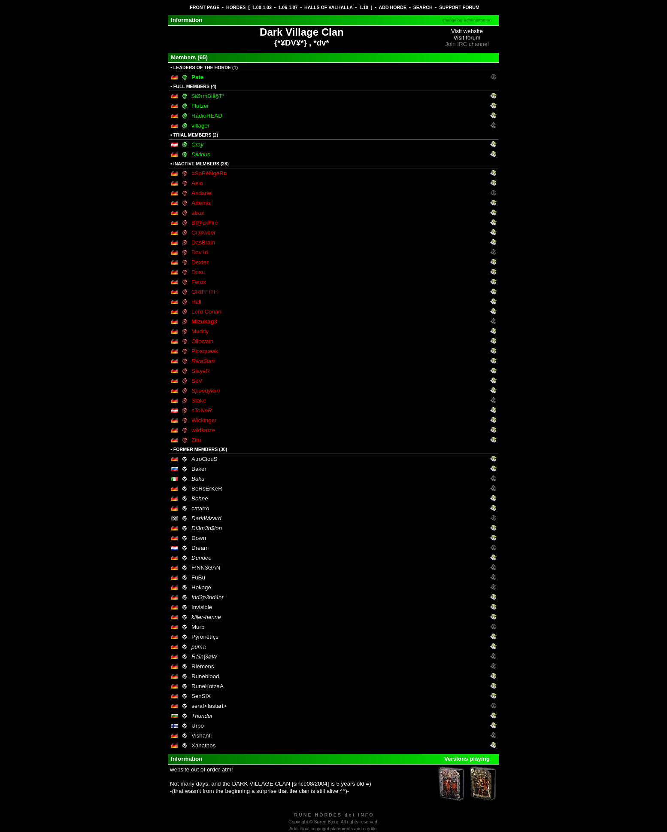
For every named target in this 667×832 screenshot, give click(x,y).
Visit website (467, 31)
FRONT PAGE (204, 7)
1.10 (363, 7)
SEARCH (423, 7)
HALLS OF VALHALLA (328, 7)
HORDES (236, 7)
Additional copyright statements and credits (332, 828)
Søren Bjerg (326, 821)
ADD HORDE (393, 7)
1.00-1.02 (262, 7)
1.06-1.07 (287, 7)
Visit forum (467, 37)
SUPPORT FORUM (459, 7)
